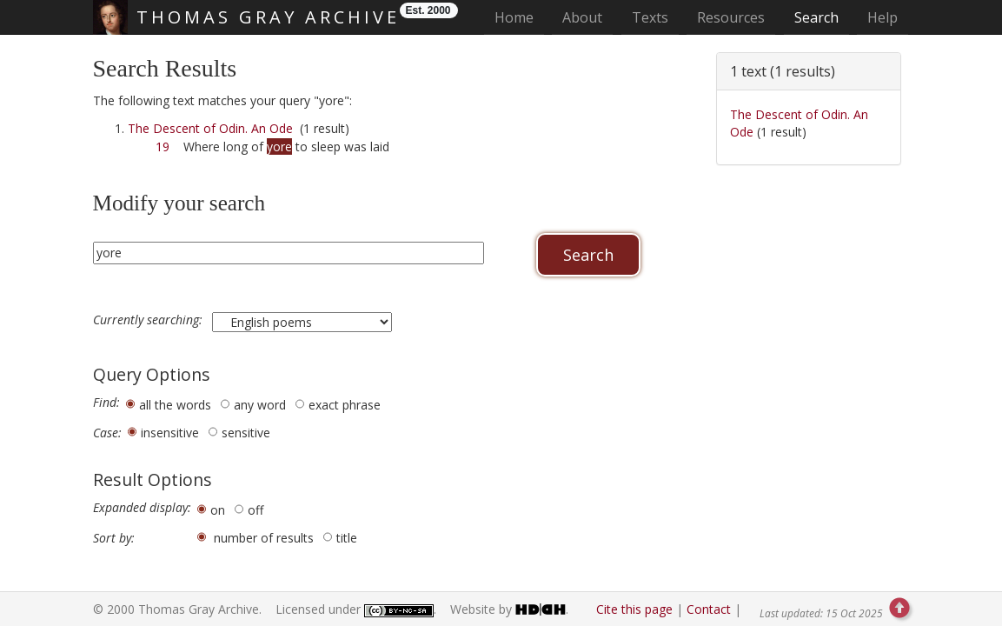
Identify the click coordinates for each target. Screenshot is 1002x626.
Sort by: (114, 538)
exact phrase (345, 404)
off (255, 510)
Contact (709, 609)
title (346, 537)
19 (162, 146)
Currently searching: (149, 320)
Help (882, 17)
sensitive (246, 432)
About (582, 17)
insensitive (170, 432)
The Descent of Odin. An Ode (210, 128)
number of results (264, 537)
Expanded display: (142, 508)
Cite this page (634, 609)
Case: (107, 433)
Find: (106, 402)
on (217, 510)
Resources (731, 17)
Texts (650, 17)
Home (519, 17)
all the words (175, 404)
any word (260, 404)
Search (816, 17)
